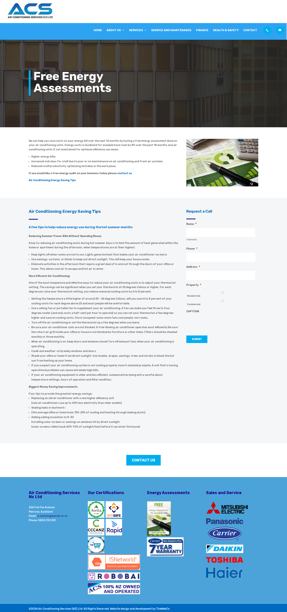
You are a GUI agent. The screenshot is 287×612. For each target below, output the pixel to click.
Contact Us (143, 460)
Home (98, 29)
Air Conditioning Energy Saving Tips (52, 180)
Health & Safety (226, 29)
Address (193, 266)
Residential (193, 296)
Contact (250, 29)
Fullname (192, 239)
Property (193, 285)
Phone (191, 248)
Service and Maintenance (171, 29)
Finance (202, 29)
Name (191, 224)
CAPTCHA (192, 311)
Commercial (193, 304)
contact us (125, 173)
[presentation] (214, 322)
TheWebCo (163, 608)
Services (136, 29)
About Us (114, 29)
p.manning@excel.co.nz (53, 516)
